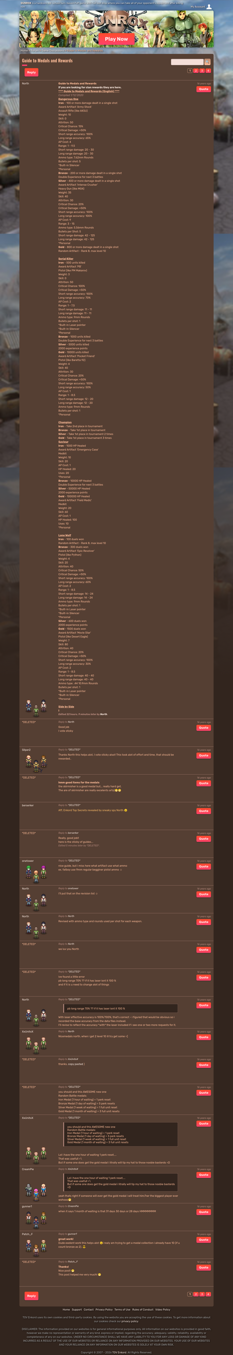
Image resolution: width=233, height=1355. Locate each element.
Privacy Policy (104, 1309)
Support (77, 1309)
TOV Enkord (119, 1352)
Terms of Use (122, 1309)
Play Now (116, 39)
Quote (203, 89)
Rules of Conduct (142, 1309)
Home (24, 50)
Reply (31, 72)
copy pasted (75, 1064)
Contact (89, 1309)
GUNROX (26, 3)
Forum (35, 50)
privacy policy (130, 1321)
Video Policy (162, 1309)
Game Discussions (53, 50)
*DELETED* (74, 749)
